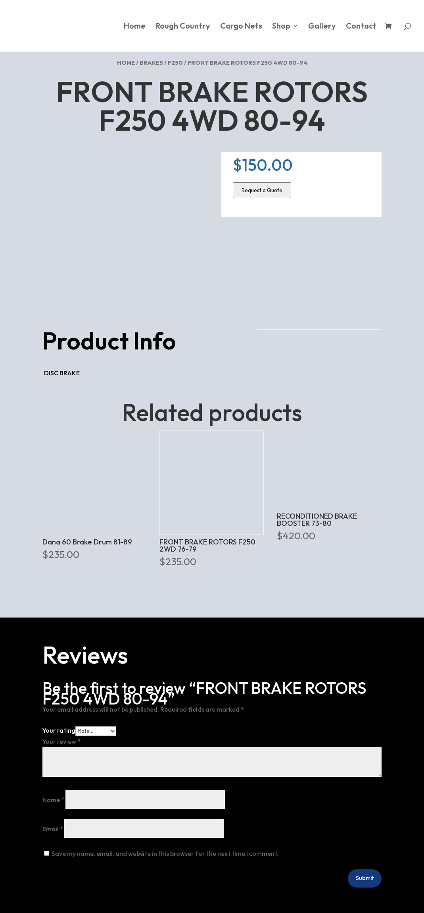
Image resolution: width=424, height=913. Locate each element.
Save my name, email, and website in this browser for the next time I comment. (165, 853)
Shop (281, 27)
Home (135, 27)
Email (52, 829)
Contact (361, 27)
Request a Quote (262, 190)
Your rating (58, 730)
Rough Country (182, 27)
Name (53, 800)
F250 (175, 62)
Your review (61, 741)
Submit (365, 878)
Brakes (151, 62)
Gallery (322, 27)
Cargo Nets (241, 27)
